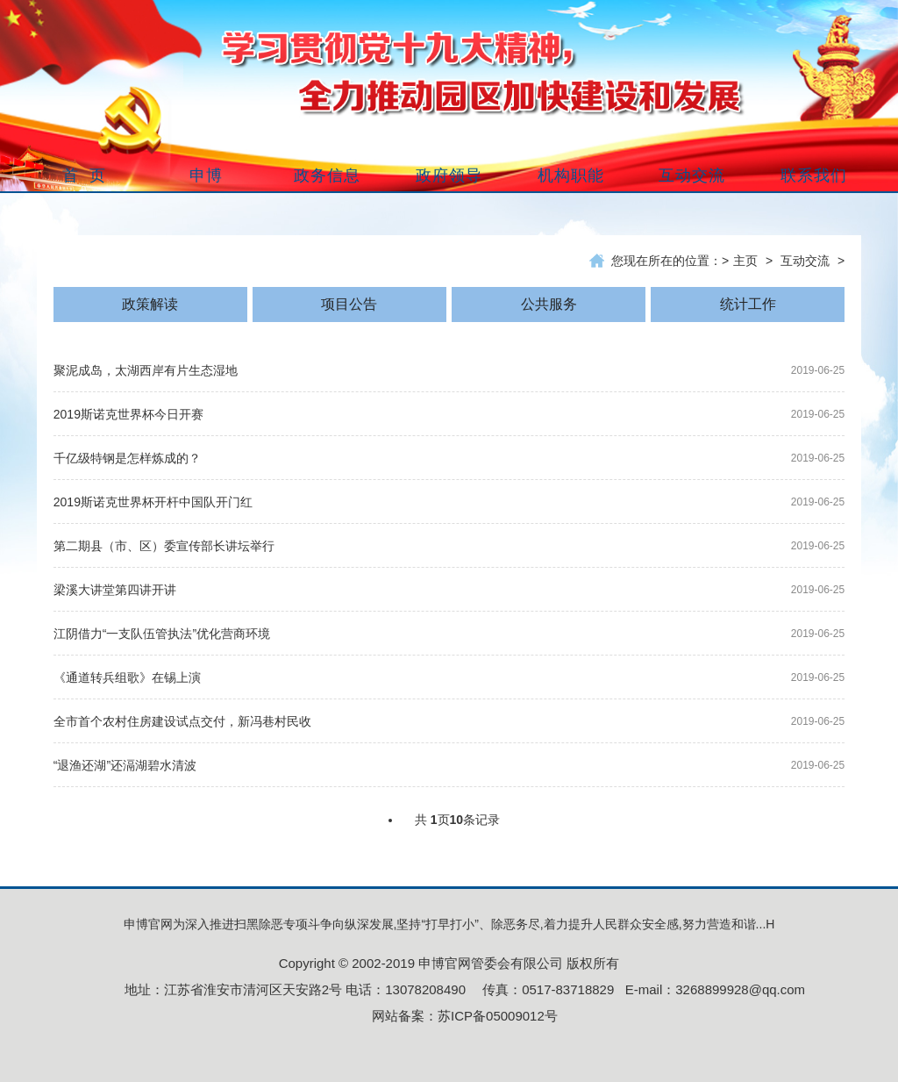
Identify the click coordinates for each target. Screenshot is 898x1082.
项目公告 (349, 304)
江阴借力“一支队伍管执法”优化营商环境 (161, 634)
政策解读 (150, 304)
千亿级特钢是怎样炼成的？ (127, 458)
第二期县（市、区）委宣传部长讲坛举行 (163, 546)
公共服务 (549, 304)
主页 (745, 261)
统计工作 (748, 304)
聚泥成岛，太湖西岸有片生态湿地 (145, 370)
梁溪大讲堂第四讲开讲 (114, 590)
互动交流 (805, 261)
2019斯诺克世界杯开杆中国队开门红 (153, 502)
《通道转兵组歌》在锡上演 (127, 677)
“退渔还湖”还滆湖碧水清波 (124, 765)
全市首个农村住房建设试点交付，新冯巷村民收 (182, 721)
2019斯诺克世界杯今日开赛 (128, 414)
